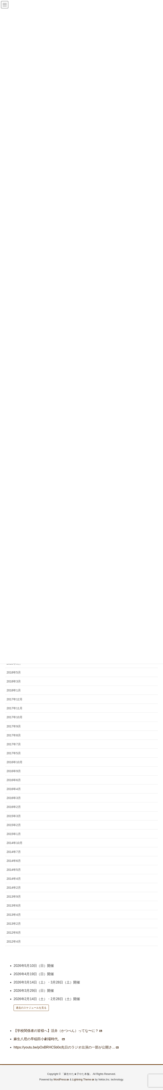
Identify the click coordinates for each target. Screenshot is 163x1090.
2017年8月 (14, 735)
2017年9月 (14, 726)
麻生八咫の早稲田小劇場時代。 (39, 1039)
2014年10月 (14, 843)
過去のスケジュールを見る (31, 1007)
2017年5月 (14, 753)
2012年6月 (14, 932)
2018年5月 (14, 672)
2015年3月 (14, 816)
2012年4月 (14, 941)
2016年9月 (14, 771)
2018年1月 (14, 690)
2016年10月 (14, 762)
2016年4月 (14, 789)
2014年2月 (14, 887)
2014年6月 (14, 860)
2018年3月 (14, 681)
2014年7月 (14, 852)
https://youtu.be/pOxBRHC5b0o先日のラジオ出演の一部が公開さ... (66, 1047)
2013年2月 (14, 923)
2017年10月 (14, 717)
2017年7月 (14, 744)
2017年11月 (14, 708)
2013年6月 (14, 905)
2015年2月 (14, 825)
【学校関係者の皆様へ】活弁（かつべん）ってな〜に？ (58, 1030)
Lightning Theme (83, 1079)
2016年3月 (14, 798)
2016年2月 (14, 807)
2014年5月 (14, 869)
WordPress (61, 1079)
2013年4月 (14, 914)
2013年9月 (14, 896)
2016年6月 (14, 780)
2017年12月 (14, 699)
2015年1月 (14, 834)
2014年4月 (14, 878)
